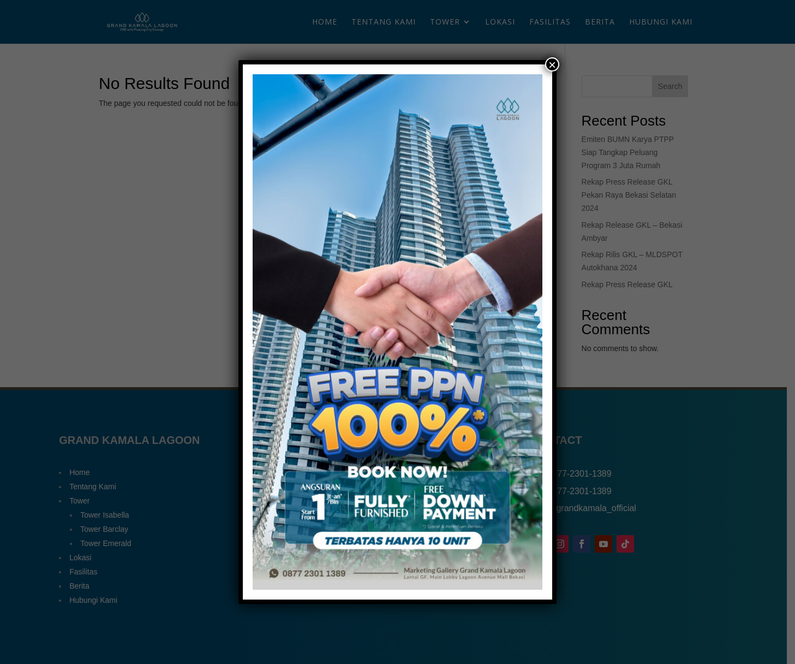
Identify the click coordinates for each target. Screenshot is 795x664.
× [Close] (552, 64)
